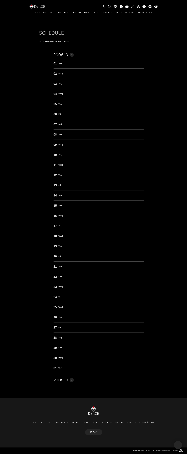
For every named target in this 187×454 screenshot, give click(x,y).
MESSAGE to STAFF (145, 12)
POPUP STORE (106, 12)
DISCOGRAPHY (64, 12)
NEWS (45, 12)
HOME (37, 12)
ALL (40, 41)
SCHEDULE (77, 12)
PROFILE (87, 12)
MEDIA (66, 41)
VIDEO (52, 12)
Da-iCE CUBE (130, 12)
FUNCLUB (118, 12)
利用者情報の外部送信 (163, 450)
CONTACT (93, 432)
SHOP (96, 12)
